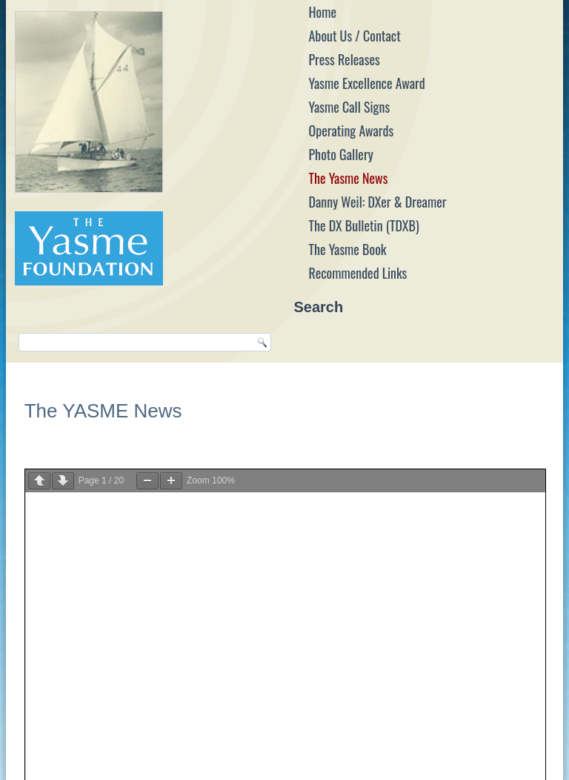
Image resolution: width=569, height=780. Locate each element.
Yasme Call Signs (349, 106)
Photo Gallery (340, 154)
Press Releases (343, 59)
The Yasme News (347, 178)
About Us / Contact (354, 35)
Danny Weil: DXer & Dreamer (377, 201)
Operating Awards (350, 130)
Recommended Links (357, 272)
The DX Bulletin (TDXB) (363, 225)
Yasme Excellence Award (366, 83)
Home (322, 12)
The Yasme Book (347, 249)
